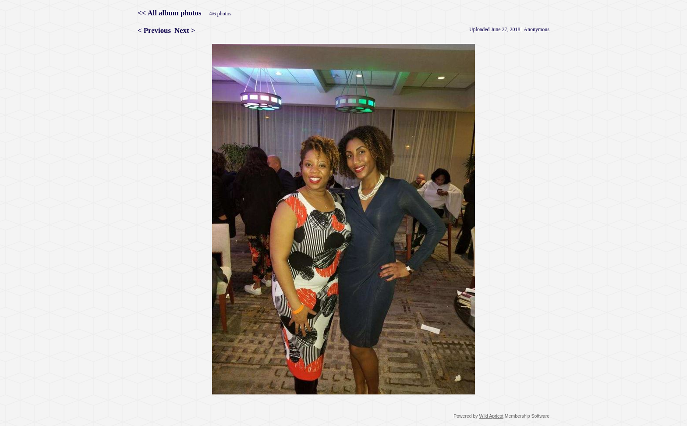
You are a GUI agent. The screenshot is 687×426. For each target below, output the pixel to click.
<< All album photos (170, 13)
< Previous (154, 30)
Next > (184, 30)
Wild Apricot (491, 416)
